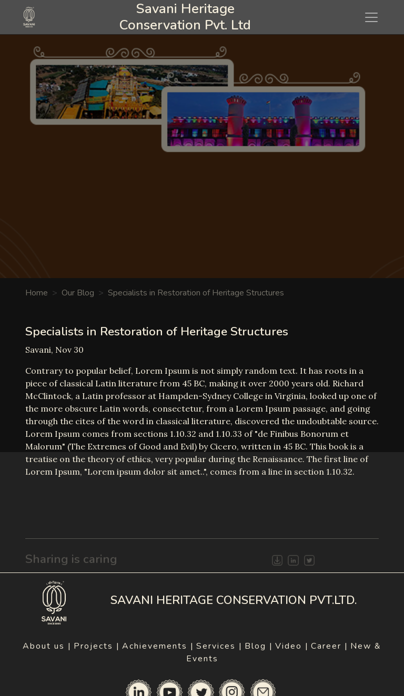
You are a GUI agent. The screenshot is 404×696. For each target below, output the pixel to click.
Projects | (97, 646)
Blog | (259, 646)
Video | (292, 646)
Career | (329, 646)
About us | (47, 646)
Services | (219, 646)
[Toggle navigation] (371, 17)
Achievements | (158, 646)
